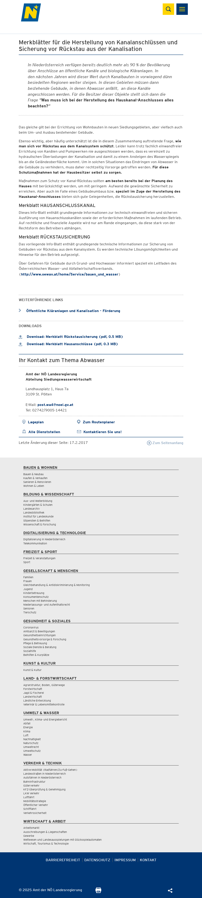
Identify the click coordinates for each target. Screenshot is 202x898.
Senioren (28, 608)
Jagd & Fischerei (33, 692)
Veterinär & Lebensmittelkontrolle (43, 704)
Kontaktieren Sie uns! (102, 432)
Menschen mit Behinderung (40, 600)
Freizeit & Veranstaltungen (39, 558)
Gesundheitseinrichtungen (39, 635)
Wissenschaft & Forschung (39, 524)
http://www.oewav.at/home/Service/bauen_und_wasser (69, 274)
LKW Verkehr (31, 793)
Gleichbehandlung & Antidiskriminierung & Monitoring (56, 585)
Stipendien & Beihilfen (36, 520)
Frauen (27, 581)
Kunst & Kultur (32, 670)
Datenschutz (97, 860)
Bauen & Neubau (33, 474)
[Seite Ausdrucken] (98, 892)
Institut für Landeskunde (38, 516)
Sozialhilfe (29, 651)
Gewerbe (28, 835)
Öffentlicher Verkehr (35, 805)
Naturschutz (30, 743)
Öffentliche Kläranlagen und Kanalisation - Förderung (69, 311)
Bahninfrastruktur (34, 781)
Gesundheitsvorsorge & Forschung (44, 639)
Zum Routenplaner (99, 422)
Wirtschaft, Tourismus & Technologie (46, 843)
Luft (25, 735)
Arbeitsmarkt (31, 827)
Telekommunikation (35, 543)
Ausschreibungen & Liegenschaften (45, 832)
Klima (26, 731)
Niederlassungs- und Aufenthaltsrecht (46, 604)
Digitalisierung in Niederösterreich (44, 539)
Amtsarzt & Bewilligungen (39, 631)
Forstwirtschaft (32, 689)
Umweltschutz (32, 750)
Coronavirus (31, 627)
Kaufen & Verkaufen (35, 478)
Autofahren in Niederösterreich (42, 777)
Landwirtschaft (32, 696)
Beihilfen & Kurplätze (36, 655)
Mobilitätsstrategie (34, 801)
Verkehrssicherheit (34, 813)
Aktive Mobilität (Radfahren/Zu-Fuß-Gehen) (50, 769)
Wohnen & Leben (33, 485)
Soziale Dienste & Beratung (39, 647)
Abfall (26, 723)
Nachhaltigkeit (32, 739)
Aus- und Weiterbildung (37, 501)
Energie (28, 727)
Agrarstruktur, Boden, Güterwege (44, 685)
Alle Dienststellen (44, 432)
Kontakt (148, 860)
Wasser (27, 754)
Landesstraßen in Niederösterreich (44, 773)
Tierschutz (29, 612)
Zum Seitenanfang (165, 443)
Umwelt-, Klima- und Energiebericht (45, 719)
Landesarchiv (31, 508)
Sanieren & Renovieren (37, 482)
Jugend (28, 589)
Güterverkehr (31, 785)
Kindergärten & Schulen (38, 504)
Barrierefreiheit (63, 860)
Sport (26, 562)
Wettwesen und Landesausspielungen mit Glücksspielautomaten (62, 839)
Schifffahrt (29, 809)
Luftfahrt (28, 797)
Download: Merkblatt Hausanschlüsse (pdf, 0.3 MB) (68, 344)
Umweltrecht (31, 747)
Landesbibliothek (33, 512)
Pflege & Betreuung (35, 643)
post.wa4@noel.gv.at (55, 405)
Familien (28, 577)
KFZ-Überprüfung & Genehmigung (44, 789)
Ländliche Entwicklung (37, 700)
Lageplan (36, 422)
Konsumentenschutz (36, 597)
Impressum (125, 860)
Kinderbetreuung (33, 593)
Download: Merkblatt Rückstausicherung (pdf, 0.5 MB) (71, 336)
